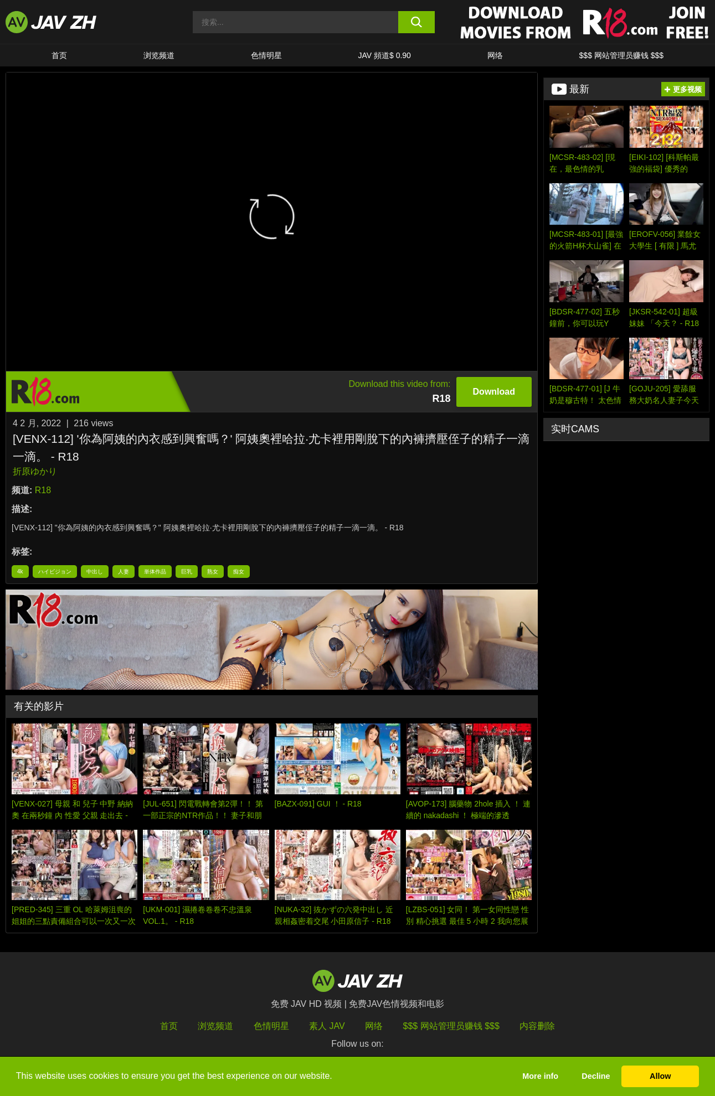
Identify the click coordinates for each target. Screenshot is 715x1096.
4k (20, 571)
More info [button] (540, 1076)
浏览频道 (158, 55)
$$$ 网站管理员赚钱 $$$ (621, 55)
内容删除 (537, 1026)
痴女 (238, 571)
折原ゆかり (35, 471)
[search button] (416, 22)
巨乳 (186, 571)
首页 (59, 55)
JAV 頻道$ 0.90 (384, 55)
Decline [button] (596, 1076)
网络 (495, 55)
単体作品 (155, 571)
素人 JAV (327, 1026)
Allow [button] (660, 1076)
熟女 (212, 571)
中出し (94, 571)
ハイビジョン (54, 571)
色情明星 (266, 55)
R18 (43, 490)
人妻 (123, 571)
